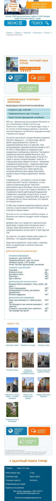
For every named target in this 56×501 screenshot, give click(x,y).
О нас (32, 473)
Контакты (33, 480)
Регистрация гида (13, 473)
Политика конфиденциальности (28, 498)
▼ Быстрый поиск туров (28, 461)
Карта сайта (35, 477)
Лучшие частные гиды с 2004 (22, 7)
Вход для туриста (39, 6)
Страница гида (12, 477)
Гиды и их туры (23, 468)
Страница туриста (39, 4)
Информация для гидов (15, 484)
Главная (9, 468)
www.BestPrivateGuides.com (27, 493)
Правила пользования (15, 488)
